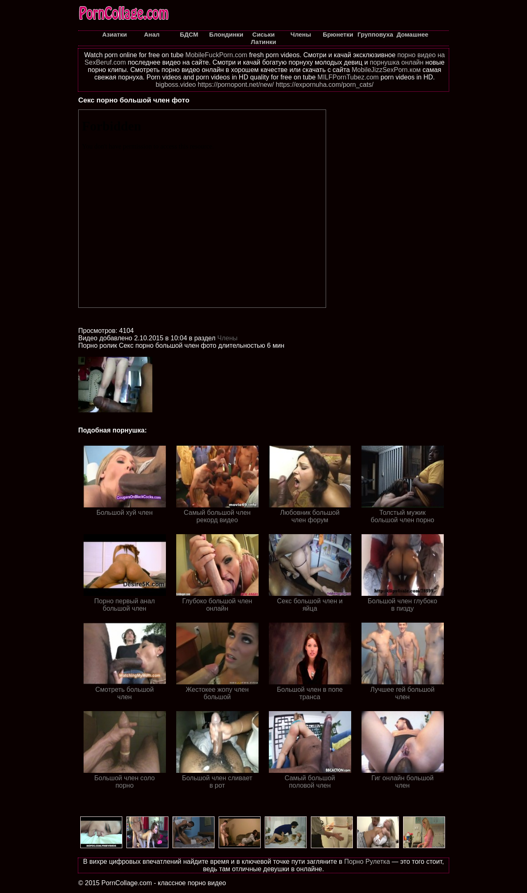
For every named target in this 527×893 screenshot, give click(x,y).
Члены (227, 338)
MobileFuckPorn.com (216, 54)
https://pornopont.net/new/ (236, 84)
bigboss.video (176, 84)
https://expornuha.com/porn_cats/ (324, 84)
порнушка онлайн (397, 62)
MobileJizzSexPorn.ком (386, 69)
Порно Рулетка (367, 861)
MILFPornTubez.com (348, 77)
